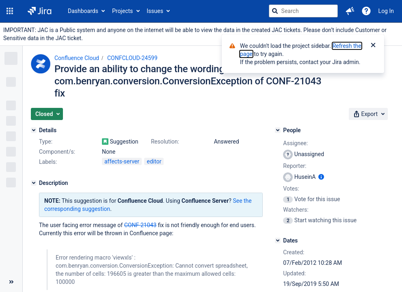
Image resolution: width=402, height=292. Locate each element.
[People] (278, 130)
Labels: (48, 162)
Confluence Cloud (76, 58)
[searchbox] (303, 10)
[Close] (373, 46)
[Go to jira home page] (40, 11)
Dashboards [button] (83, 11)
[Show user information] (321, 177)
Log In (386, 11)
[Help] (366, 10)
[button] (9, 11)
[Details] (34, 130)
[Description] (34, 183)
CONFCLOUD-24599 (132, 58)
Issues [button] (155, 11)
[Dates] (278, 240)
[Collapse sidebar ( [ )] (11, 282)
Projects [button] (122, 11)
